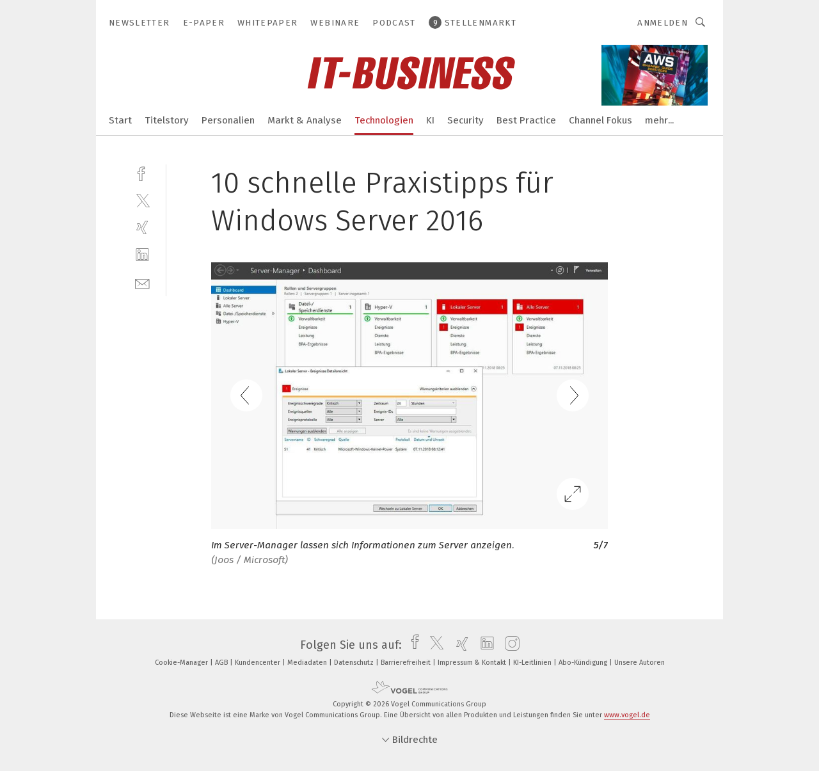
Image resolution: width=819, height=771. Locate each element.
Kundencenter (258, 662)
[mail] (142, 282)
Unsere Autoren (639, 662)
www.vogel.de (627, 715)
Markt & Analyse (304, 120)
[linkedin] (142, 255)
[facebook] (142, 172)
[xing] (142, 227)
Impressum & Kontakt (473, 662)
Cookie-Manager (182, 662)
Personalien (228, 120)
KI (430, 120)
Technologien (383, 120)
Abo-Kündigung (584, 662)
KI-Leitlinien (533, 662)
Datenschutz (355, 662)
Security (465, 120)
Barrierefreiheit (407, 662)
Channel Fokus (600, 120)
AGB (222, 662)
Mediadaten (308, 662)
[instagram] (509, 645)
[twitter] (142, 200)
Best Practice (526, 120)
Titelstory (167, 120)
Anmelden (662, 22)
